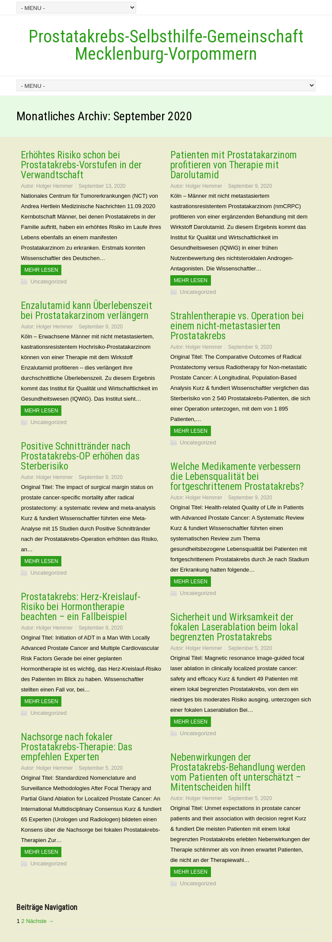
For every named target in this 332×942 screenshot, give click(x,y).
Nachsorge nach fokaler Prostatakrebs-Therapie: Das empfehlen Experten (76, 747)
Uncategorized (48, 281)
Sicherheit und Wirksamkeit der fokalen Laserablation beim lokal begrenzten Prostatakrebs (234, 627)
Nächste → (40, 921)
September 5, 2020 (250, 648)
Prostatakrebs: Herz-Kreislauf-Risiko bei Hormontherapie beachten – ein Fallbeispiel (80, 607)
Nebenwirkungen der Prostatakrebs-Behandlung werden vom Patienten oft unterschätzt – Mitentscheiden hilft (238, 772)
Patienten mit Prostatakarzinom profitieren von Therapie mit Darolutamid (233, 165)
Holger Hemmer (54, 186)
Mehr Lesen (41, 270)
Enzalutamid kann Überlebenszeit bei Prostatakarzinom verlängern (86, 311)
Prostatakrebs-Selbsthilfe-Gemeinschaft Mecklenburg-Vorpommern (166, 45)
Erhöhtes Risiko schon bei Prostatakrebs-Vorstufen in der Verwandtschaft (81, 165)
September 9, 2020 (250, 186)
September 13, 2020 (102, 186)
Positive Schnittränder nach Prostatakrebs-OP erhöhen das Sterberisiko (80, 456)
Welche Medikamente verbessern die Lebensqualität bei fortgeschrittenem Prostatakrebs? (237, 476)
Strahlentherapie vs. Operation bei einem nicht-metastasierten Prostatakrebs (237, 326)
